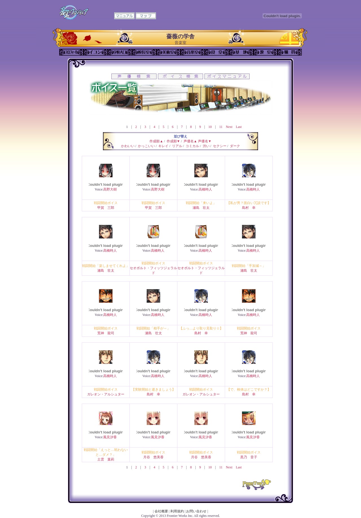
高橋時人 (205, 189)
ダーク (235, 146)
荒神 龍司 (105, 333)
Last (239, 127)
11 (221, 127)
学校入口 (120, 52)
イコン (95, 52)
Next (229, 127)
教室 (265, 52)
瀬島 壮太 (201, 208)
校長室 (144, 52)
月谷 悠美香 (153, 457)
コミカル (192, 146)
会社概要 (161, 511)
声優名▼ (205, 141)
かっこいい (146, 146)
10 (210, 127)
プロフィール (71, 52)
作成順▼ (173, 141)
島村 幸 (249, 208)
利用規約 (177, 511)
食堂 (217, 52)
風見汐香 (110, 437)
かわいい (128, 146)
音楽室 (192, 52)
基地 (241, 52)
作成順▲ (156, 141)
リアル (177, 146)
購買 (290, 52)
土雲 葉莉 (105, 459)
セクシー (219, 146)
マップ (146, 15)
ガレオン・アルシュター (105, 394)
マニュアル (124, 15)
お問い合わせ (196, 511)
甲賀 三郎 (105, 208)
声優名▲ (190, 141)
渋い (206, 146)
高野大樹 (110, 189)
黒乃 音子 (248, 457)
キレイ (163, 146)
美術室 (168, 52)
